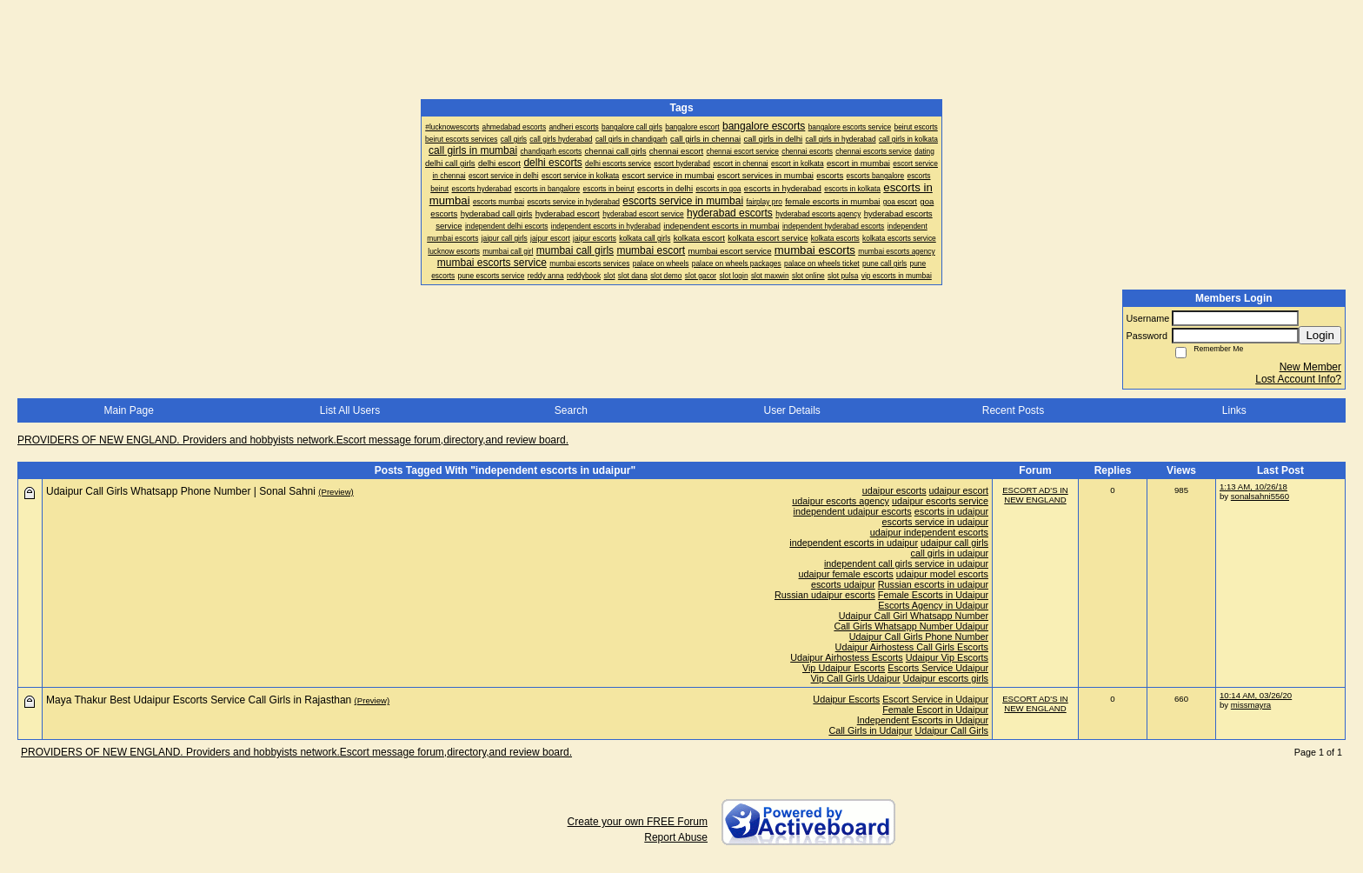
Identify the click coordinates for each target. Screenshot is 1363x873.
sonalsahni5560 (1260, 496)
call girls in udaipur (949, 553)
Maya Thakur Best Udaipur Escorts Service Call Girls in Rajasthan (198, 700)
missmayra (1251, 705)
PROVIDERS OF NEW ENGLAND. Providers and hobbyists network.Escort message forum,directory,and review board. (292, 440)
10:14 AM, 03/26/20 (1256, 695)
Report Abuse (676, 837)
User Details (791, 410)
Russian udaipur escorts (825, 595)
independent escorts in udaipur (853, 542)
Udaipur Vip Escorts (947, 657)
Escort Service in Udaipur (935, 699)
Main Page (128, 410)
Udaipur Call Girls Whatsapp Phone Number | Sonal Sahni (181, 491)
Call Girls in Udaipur (870, 730)
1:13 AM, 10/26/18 (1253, 486)
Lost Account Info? (1298, 379)
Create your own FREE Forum (638, 822)
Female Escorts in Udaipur (933, 595)
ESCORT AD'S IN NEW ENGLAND (1035, 494)
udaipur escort (958, 490)
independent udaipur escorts (853, 511)
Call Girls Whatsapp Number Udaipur (911, 626)
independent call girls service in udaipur (906, 563)
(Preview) (336, 491)
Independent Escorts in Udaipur (922, 720)
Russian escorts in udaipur (933, 584)
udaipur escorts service (940, 501)
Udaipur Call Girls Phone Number (918, 636)
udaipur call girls (954, 542)
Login (1320, 335)
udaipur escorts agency (840, 501)
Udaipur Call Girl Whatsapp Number (913, 615)
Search (571, 410)
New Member (1310, 367)
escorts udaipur (843, 584)
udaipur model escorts (942, 574)
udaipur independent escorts (929, 532)
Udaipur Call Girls (951, 730)
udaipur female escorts (846, 574)
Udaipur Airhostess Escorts (846, 657)
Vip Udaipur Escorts (843, 668)
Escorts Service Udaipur (938, 668)
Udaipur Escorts (846, 699)
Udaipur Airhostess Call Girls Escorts (911, 647)
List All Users (350, 410)
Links (1234, 410)
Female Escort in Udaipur (935, 709)
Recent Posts (1013, 410)
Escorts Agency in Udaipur (933, 605)
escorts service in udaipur (935, 521)
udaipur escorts (894, 490)
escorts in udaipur (951, 511)
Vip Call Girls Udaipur (856, 678)
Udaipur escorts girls (945, 678)
